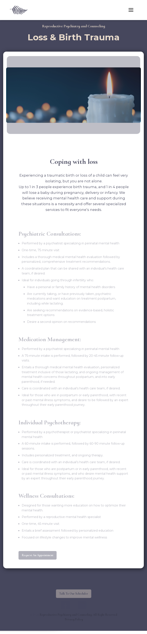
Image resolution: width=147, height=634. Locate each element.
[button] (131, 10)
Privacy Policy (74, 623)
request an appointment (37, 558)
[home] (18, 10)
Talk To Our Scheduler (73, 597)
